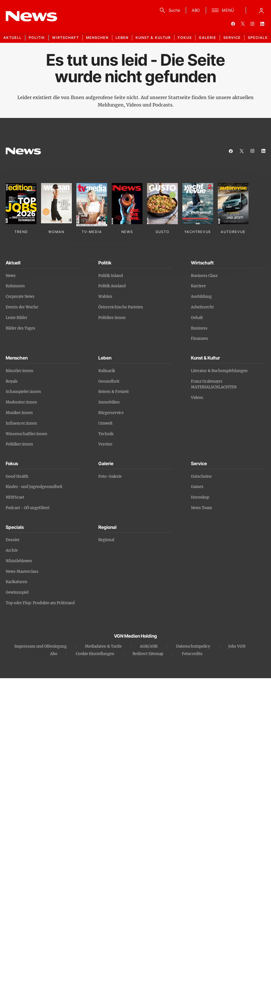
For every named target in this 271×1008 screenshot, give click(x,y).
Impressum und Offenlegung (40, 646)
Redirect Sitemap (148, 653)
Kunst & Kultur (153, 37)
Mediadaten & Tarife (103, 646)
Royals (12, 381)
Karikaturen (16, 581)
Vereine (105, 444)
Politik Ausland (112, 286)
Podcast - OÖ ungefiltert (28, 507)
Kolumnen (15, 286)
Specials (258, 37)
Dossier (13, 539)
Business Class (204, 275)
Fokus (185, 37)
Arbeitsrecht (202, 307)
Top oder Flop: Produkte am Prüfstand (40, 603)
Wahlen (105, 296)
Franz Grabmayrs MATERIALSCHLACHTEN (214, 384)
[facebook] (233, 24)
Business (199, 328)
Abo (53, 653)
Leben (122, 37)
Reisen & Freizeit (113, 391)
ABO (196, 10)
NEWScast (15, 497)
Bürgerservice (111, 412)
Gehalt (197, 317)
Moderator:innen (21, 402)
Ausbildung (201, 296)
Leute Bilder (16, 317)
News (11, 275)
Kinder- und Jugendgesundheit (34, 486)
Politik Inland (110, 275)
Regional (106, 539)
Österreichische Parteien (120, 307)
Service (232, 37)
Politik (37, 37)
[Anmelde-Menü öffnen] (261, 10)
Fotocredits (192, 653)
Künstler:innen (19, 370)
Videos (197, 397)
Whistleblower (19, 561)
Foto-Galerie (110, 476)
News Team (201, 507)
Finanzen (199, 338)
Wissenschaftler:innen (26, 433)
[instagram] (252, 24)
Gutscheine (201, 476)
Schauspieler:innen (23, 391)
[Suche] (168, 10)
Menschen (97, 37)
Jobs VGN (236, 646)
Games (197, 486)
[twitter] (243, 24)
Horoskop (200, 497)
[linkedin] (262, 24)
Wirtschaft (65, 37)
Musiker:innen (19, 412)
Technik (105, 433)
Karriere (198, 286)
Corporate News (20, 296)
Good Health (17, 476)
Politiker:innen (112, 317)
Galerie (207, 37)
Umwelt (105, 423)
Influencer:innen (21, 423)
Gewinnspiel (17, 592)
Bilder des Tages (20, 328)
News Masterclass (22, 571)
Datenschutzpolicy (193, 646)
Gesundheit (108, 381)
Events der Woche (22, 307)
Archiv (12, 550)
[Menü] (223, 10)
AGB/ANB (149, 646)
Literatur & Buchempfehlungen (219, 370)
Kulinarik (106, 370)
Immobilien (109, 402)
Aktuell (12, 37)
